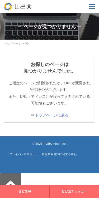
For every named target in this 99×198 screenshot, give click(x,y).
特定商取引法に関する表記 (59, 154)
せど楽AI (24, 191)
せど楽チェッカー (74, 191)
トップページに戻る (51, 115)
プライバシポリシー (22, 154)
